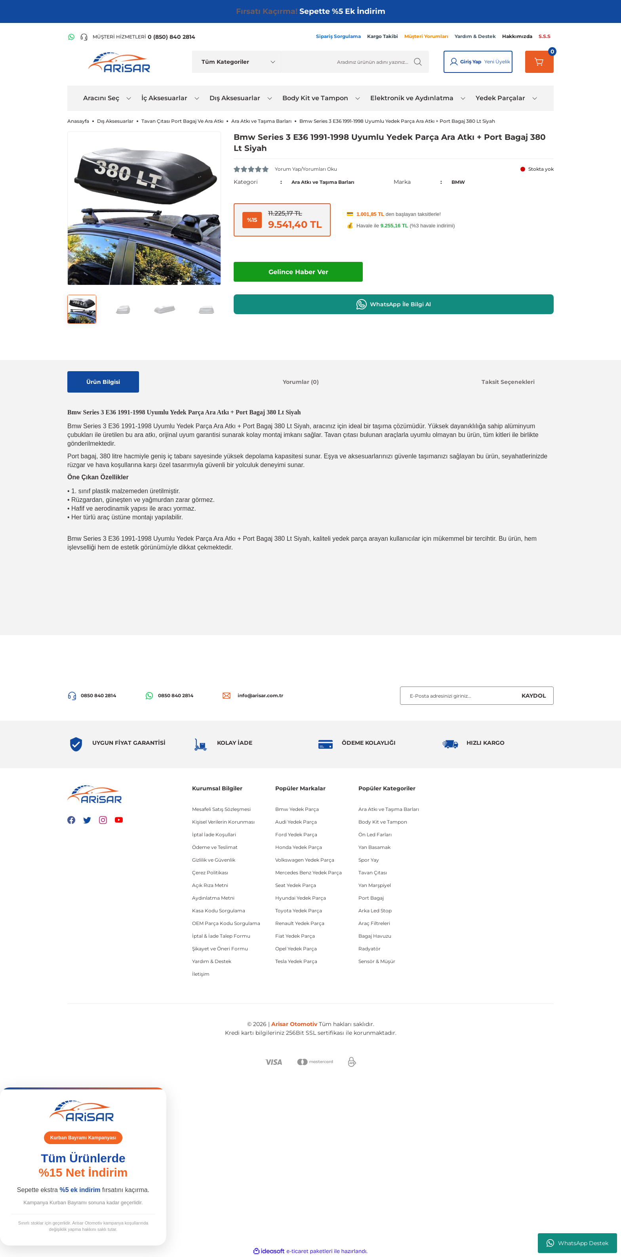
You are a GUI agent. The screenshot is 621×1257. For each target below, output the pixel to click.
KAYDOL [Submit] (534, 695)
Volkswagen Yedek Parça (304, 860)
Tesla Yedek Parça (296, 961)
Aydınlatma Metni (213, 898)
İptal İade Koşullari (214, 834)
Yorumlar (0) (301, 381)
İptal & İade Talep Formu (221, 936)
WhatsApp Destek (577, 1243)
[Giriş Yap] (454, 62)
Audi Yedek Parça (296, 822)
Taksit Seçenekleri (508, 381)
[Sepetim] (539, 62)
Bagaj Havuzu (374, 936)
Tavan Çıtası (372, 873)
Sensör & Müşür (376, 961)
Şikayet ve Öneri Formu (220, 949)
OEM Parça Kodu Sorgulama (226, 923)
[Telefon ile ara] (137, 36)
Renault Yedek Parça (299, 923)
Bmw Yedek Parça (297, 809)
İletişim (201, 974)
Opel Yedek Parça (296, 949)
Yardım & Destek (211, 961)
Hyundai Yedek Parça (300, 898)
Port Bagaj (371, 898)
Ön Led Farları (375, 834)
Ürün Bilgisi (103, 381)
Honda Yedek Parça (298, 847)
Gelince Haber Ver (298, 272)
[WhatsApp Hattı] (71, 37)
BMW (459, 181)
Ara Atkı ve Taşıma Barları (329, 181)
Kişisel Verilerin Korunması (223, 822)
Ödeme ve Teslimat (215, 847)
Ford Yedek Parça (296, 834)
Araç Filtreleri (374, 923)
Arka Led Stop (375, 911)
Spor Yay (368, 860)
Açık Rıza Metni (210, 885)
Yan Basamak (374, 847)
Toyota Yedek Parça (298, 911)
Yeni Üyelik (497, 62)
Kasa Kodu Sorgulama (218, 911)
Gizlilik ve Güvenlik (213, 860)
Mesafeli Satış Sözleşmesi (221, 809)
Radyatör (369, 949)
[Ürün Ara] (355, 62)
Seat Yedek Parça (295, 885)
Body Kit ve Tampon (382, 822)
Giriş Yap (470, 62)
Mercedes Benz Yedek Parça (308, 873)
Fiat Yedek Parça (295, 936)
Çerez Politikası (210, 873)
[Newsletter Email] (477, 696)
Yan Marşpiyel (374, 885)
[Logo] (120, 61)
